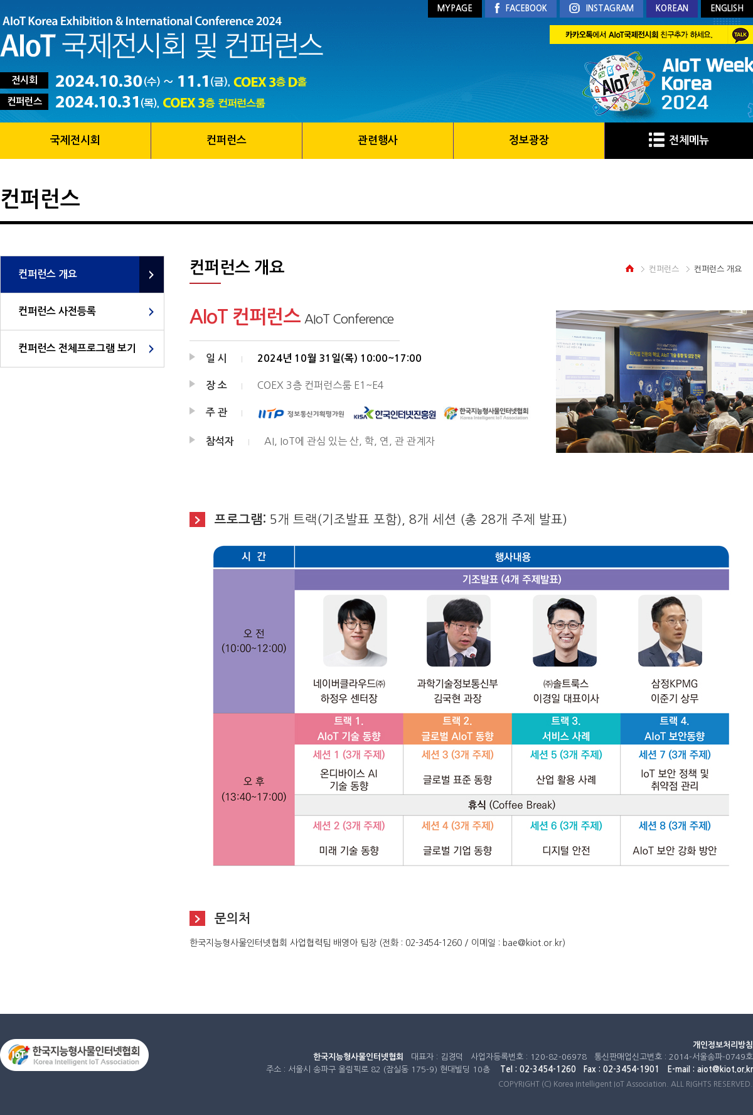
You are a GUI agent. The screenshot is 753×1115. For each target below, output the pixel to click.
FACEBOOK (520, 9)
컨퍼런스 (226, 140)
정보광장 (529, 140)
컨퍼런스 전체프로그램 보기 (77, 348)
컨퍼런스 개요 (47, 274)
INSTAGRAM (601, 9)
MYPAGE (455, 8)
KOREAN (672, 8)
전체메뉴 (679, 140)
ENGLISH (727, 8)
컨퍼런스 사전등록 (57, 311)
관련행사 (378, 140)
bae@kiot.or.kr (532, 942)
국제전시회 (75, 140)
